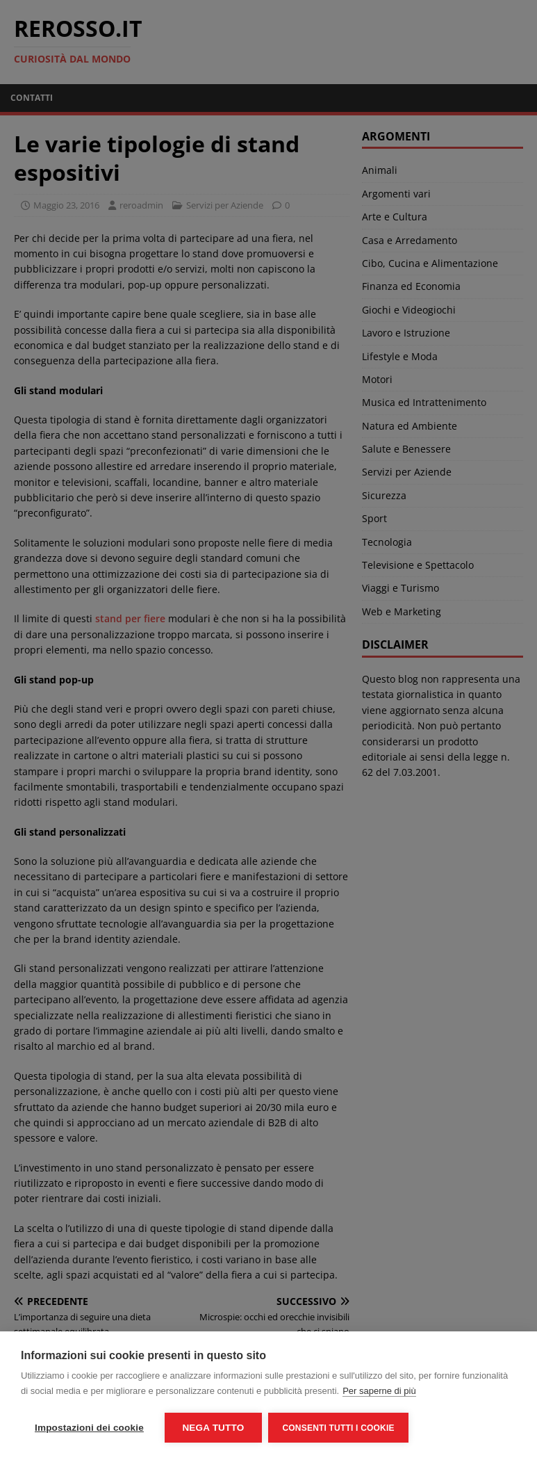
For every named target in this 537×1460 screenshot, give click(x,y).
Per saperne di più (379, 1391)
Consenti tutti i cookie (339, 1428)
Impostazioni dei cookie (89, 1427)
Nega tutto (213, 1427)
